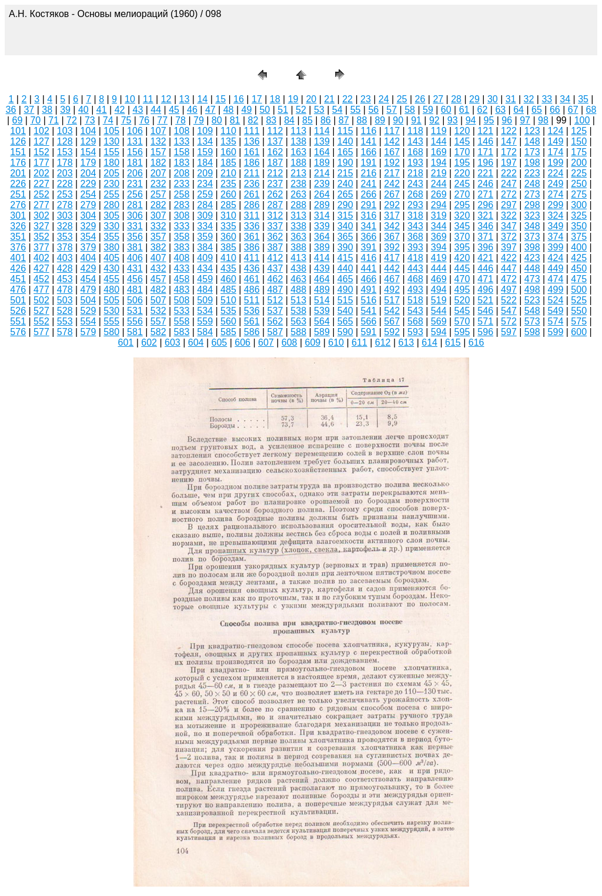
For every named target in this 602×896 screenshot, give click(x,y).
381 (135, 247)
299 (556, 205)
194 (439, 163)
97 (525, 120)
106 (135, 131)
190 (345, 163)
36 (11, 110)
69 (17, 120)
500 (579, 290)
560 (228, 321)
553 (65, 321)
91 (416, 120)
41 (101, 110)
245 (462, 184)
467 (392, 279)
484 (205, 290)
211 (252, 173)
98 (543, 120)
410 (228, 258)
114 (322, 131)
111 (252, 131)
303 (65, 215)
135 (228, 141)
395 (462, 247)
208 (182, 173)
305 (111, 215)
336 (252, 226)
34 (565, 99)
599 (556, 332)
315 (345, 215)
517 (392, 300)
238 (298, 184)
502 (41, 300)
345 (462, 226)
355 (111, 237)
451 (18, 279)
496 (485, 290)
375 (579, 237)
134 (205, 141)
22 (347, 99)
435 (228, 268)
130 (111, 141)
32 (529, 99)
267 (392, 194)
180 (111, 163)
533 (182, 311)
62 (482, 110)
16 (238, 99)
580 (111, 332)
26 (420, 99)
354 (88, 237)
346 (485, 226)
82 (253, 120)
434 (205, 268)
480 (111, 290)
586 (252, 332)
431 (135, 268)
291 (369, 205)
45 (174, 110)
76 (144, 120)
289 (322, 205)
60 (446, 110)
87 (344, 120)
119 (439, 131)
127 (41, 141)
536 (252, 311)
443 (415, 268)
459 (205, 279)
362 (275, 237)
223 (532, 173)
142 (392, 141)
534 (205, 311)
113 (298, 131)
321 (485, 215)
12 (166, 99)
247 (509, 184)
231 (135, 184)
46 (192, 110)
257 (158, 194)
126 (18, 141)
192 (392, 163)
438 (298, 268)
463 (298, 279)
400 (579, 247)
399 (556, 247)
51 (282, 110)
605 (220, 342)
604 (196, 342)
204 (88, 173)
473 (532, 279)
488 (298, 290)
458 (182, 279)
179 (88, 163)
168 (415, 152)
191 (369, 163)
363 (298, 237)
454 (88, 279)
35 (583, 99)
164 (322, 152)
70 (35, 120)
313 (298, 215)
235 (228, 184)
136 (252, 141)
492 (392, 290)
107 (158, 131)
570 (462, 321)
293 (415, 205)
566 (369, 321)
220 (462, 173)
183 (182, 163)
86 (325, 120)
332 (158, 226)
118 (415, 131)
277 (41, 205)
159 (205, 152)
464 (322, 279)
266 (369, 194)
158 (182, 152)
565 (345, 321)
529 (88, 311)
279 (88, 205)
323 (532, 215)
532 (158, 311)
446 (485, 268)
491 (369, 290)
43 (138, 110)
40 (83, 110)
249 (556, 184)
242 (392, 184)
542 (392, 311)
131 (135, 141)
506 (135, 300)
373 (532, 237)
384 (205, 247)
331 (135, 226)
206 (135, 173)
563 (298, 321)
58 (409, 110)
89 (379, 120)
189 (322, 163)
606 (242, 342)
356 (135, 237)
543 (415, 311)
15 (220, 99)
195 (462, 163)
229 (88, 184)
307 (158, 215)
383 (182, 247)
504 (88, 300)
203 (65, 173)
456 (135, 279)
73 (90, 120)
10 (130, 99)
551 (18, 321)
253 (65, 194)
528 (65, 311)
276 (18, 205)
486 (252, 290)
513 (298, 300)
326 (18, 226)
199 (556, 163)
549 (556, 311)
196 (485, 163)
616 (476, 342)
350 (579, 226)
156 (135, 152)
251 (18, 194)
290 (345, 205)
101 (18, 131)
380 (111, 247)
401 (18, 258)
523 (532, 300)
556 (135, 321)
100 (582, 120)
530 (111, 311)
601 (126, 342)
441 (369, 268)
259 (205, 194)
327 (41, 226)
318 (415, 215)
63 (500, 110)
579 (88, 332)
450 (579, 268)
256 (135, 194)
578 (65, 332)
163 (298, 152)
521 (485, 300)
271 (485, 194)
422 (509, 258)
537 (275, 311)
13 (184, 99)
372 (509, 237)
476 (18, 290)
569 (439, 321)
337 (275, 226)
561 (252, 321)
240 (345, 184)
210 (228, 173)
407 (158, 258)
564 (322, 321)
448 (532, 268)
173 (532, 152)
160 (228, 152)
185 (228, 163)
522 (509, 300)
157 (158, 152)
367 (392, 237)
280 (111, 205)
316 (369, 215)
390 (345, 247)
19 (293, 99)
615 (453, 342)
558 (182, 321)
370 (462, 237)
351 (18, 237)
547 (509, 311)
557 (158, 321)
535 (228, 311)
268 (415, 194)
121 (485, 131)
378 (65, 247)
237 (275, 184)
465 (345, 279)
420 (462, 258)
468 (415, 279)
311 (252, 215)
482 (158, 290)
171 (485, 152)
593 (415, 332)
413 (298, 258)
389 (322, 247)
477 (41, 290)
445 (462, 268)
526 (18, 311)
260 (228, 194)
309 (205, 215)
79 (198, 120)
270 (462, 194)
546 (485, 311)
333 (182, 226)
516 (369, 300)
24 (384, 99)
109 (205, 131)
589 (322, 332)
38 (47, 110)
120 (462, 131)
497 (509, 290)
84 (289, 120)
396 (485, 247)
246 (485, 184)
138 (298, 141)
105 (111, 131)
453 (65, 279)
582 (158, 332)
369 (439, 237)
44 (155, 110)
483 (182, 290)
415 (345, 258)
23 (365, 99)
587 (275, 332)
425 (579, 258)
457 (158, 279)
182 (158, 163)
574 (556, 321)
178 (65, 163)
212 (275, 173)
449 (556, 268)
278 (65, 205)
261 (252, 194)
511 (252, 300)
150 (579, 141)
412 (275, 258)
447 (509, 268)
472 (509, 279)
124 (556, 131)
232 (158, 184)
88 (362, 120)
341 (369, 226)
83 (271, 120)
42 (120, 110)
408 (182, 258)
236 (252, 184)
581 (135, 332)
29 (474, 99)
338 (298, 226)
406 (135, 258)
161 (252, 152)
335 (228, 226)
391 (369, 247)
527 (41, 311)
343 (415, 226)
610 (336, 342)
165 (345, 152)
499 (556, 290)
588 (298, 332)
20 (311, 99)
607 (266, 342)
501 (18, 300)
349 (556, 226)
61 (464, 110)
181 (135, 163)
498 (532, 290)
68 (591, 110)
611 (359, 342)
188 (298, 163)
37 (29, 110)
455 (111, 279)
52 (301, 110)
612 (383, 342)
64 (518, 110)
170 (462, 152)
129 (88, 141)
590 (345, 332)
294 (439, 205)
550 (579, 311)
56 (373, 110)
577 (41, 332)
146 (485, 141)
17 (257, 99)
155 (111, 152)
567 (392, 321)
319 (439, 215)
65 (536, 110)
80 (217, 120)
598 (532, 332)
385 (228, 247)
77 (162, 120)
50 (264, 110)
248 (532, 184)
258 (182, 194)
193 (415, 163)
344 (439, 226)
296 (485, 205)
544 (439, 311)
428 (65, 268)
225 (579, 173)
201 (18, 173)
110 (228, 131)
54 (337, 110)
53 (319, 110)
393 (415, 247)
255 (111, 194)
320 (462, 215)
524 (556, 300)
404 (88, 258)
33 (546, 99)
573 (532, 321)
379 (88, 247)
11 (148, 99)
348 (532, 226)
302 (41, 215)
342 (392, 226)
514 (322, 300)
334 (205, 226)
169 (439, 152)
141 (369, 141)
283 (182, 205)
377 (41, 247)
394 (439, 247)
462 (275, 279)
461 (252, 279)
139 (322, 141)
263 (298, 194)
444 (439, 268)
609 (313, 342)
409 (205, 258)
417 (392, 258)
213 (298, 173)
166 (369, 152)
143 (415, 141)
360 (228, 237)
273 (532, 194)
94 (471, 120)
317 (392, 215)
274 (556, 194)
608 (289, 342)
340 (345, 226)
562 (275, 321)
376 (18, 247)
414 (322, 258)
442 (392, 268)
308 (182, 215)
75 (126, 120)
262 (275, 194)
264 (322, 194)
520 (462, 300)
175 (579, 152)
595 (462, 332)
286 (252, 205)
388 (298, 247)
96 (506, 120)
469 (439, 279)
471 (485, 279)
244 (439, 184)
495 (462, 290)
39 (65, 110)
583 (182, 332)
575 (579, 321)
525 (579, 300)
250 (579, 184)
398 (532, 247)
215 (345, 173)
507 (158, 300)
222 (509, 173)
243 (415, 184)
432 (158, 268)
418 (415, 258)
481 (135, 290)
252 (41, 194)
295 (462, 205)
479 (88, 290)
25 (402, 99)
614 (429, 342)
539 (322, 311)
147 (509, 141)
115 (345, 131)
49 (247, 110)
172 (509, 152)
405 (111, 258)
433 (182, 268)
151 (18, 152)
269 (439, 194)
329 (88, 226)
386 (252, 247)
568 (415, 321)
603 (172, 342)
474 (556, 279)
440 (345, 268)
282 (158, 205)
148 (532, 141)
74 (108, 120)
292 (392, 205)
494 (439, 290)
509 (205, 300)
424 (556, 258)
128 (65, 141)
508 (182, 300)
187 (275, 163)
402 (41, 258)
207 (158, 173)
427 (41, 268)
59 (428, 110)
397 (509, 247)
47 (210, 110)
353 (65, 237)
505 (111, 300)
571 (485, 321)
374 (556, 237)
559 (205, 321)
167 (392, 152)
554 (88, 321)
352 (41, 237)
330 (111, 226)
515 (345, 300)
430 (111, 268)
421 (485, 258)
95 (489, 120)
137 (275, 141)
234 (205, 184)
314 (322, 215)
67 (573, 110)
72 (71, 120)
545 (462, 311)
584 (205, 332)
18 (275, 99)
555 (111, 321)
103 (65, 131)
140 (345, 141)
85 (307, 120)
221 (485, 173)
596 (485, 332)
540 (345, 311)
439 (322, 268)
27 (438, 99)
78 (180, 120)
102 (41, 131)
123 (532, 131)
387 (275, 247)
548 (532, 311)
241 (369, 184)
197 (509, 163)
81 (235, 120)
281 (135, 205)
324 (556, 215)
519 (439, 300)
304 (88, 215)
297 (509, 205)
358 (182, 237)
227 (41, 184)
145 (462, 141)
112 (275, 131)
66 (555, 110)
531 (135, 311)
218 (415, 173)
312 (275, 215)
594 (439, 332)
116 (369, 131)
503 (65, 300)
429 (88, 268)
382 (158, 247)
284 (205, 205)
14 (202, 99)
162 (275, 152)
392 (392, 247)
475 (579, 279)
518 (415, 300)
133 (182, 141)
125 (579, 131)
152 (41, 152)
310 (228, 215)
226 (18, 184)
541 (369, 311)
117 (392, 131)
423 (532, 258)
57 (391, 110)
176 (18, 163)
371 (485, 237)
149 (556, 141)
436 (252, 268)
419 (439, 258)
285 (228, 205)
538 (298, 311)
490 (345, 290)
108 (182, 131)
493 (415, 290)
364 (322, 237)
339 (322, 226)
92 (434, 120)
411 (252, 258)
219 (439, 173)
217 (392, 173)
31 (511, 99)
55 (355, 110)
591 (369, 332)
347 (509, 226)
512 (275, 300)
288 (298, 205)
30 (492, 99)
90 (398, 120)
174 (556, 152)
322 (509, 215)
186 (252, 163)
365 (345, 237)
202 (41, 173)
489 (322, 290)
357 (158, 237)
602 (149, 342)
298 (532, 205)
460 (228, 279)
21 (329, 99)
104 (88, 131)
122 (509, 131)
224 (556, 173)
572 (509, 321)
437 (275, 268)
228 (65, 184)
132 (158, 141)
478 (65, 290)
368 (415, 237)
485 (228, 290)
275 (579, 194)
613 (406, 342)
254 (88, 194)
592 (392, 332)
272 (509, 194)
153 (65, 152)
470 (462, 279)
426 (18, 268)
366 (369, 237)
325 (579, 215)
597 (509, 332)
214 (322, 173)
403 (65, 258)
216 (369, 173)
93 (452, 120)
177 (41, 163)
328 (65, 226)
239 (322, 184)
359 (205, 237)
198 (532, 163)
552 (41, 321)
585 (228, 332)
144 (439, 141)
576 (18, 332)
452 (41, 279)
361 (252, 237)
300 (579, 205)
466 (369, 279)
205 (111, 173)
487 (275, 290)
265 (345, 194)
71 (53, 120)
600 (579, 332)
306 (135, 215)
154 (88, 152)
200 (579, 163)
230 (111, 184)
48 (228, 110)
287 (275, 205)
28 (456, 99)
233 (182, 184)
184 (205, 163)
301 (18, 215)
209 (205, 173)
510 (228, 300)
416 (369, 258)
